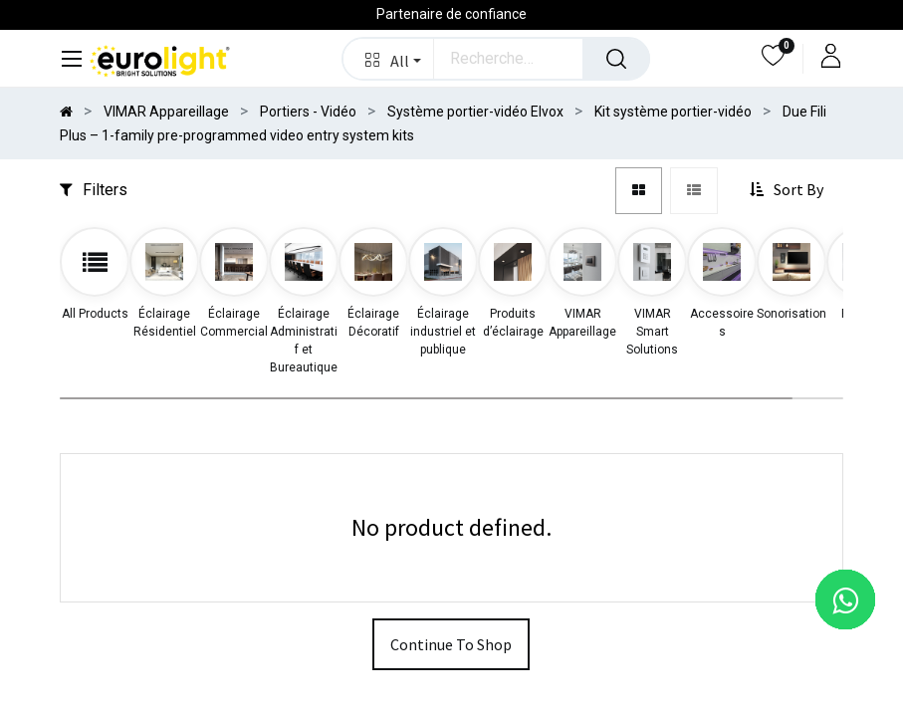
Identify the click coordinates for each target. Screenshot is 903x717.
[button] (388, 59)
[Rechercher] (616, 59)
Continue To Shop (451, 644)
